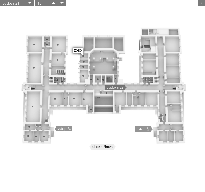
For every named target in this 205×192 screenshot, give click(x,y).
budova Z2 (115, 87)
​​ (53, 3)
